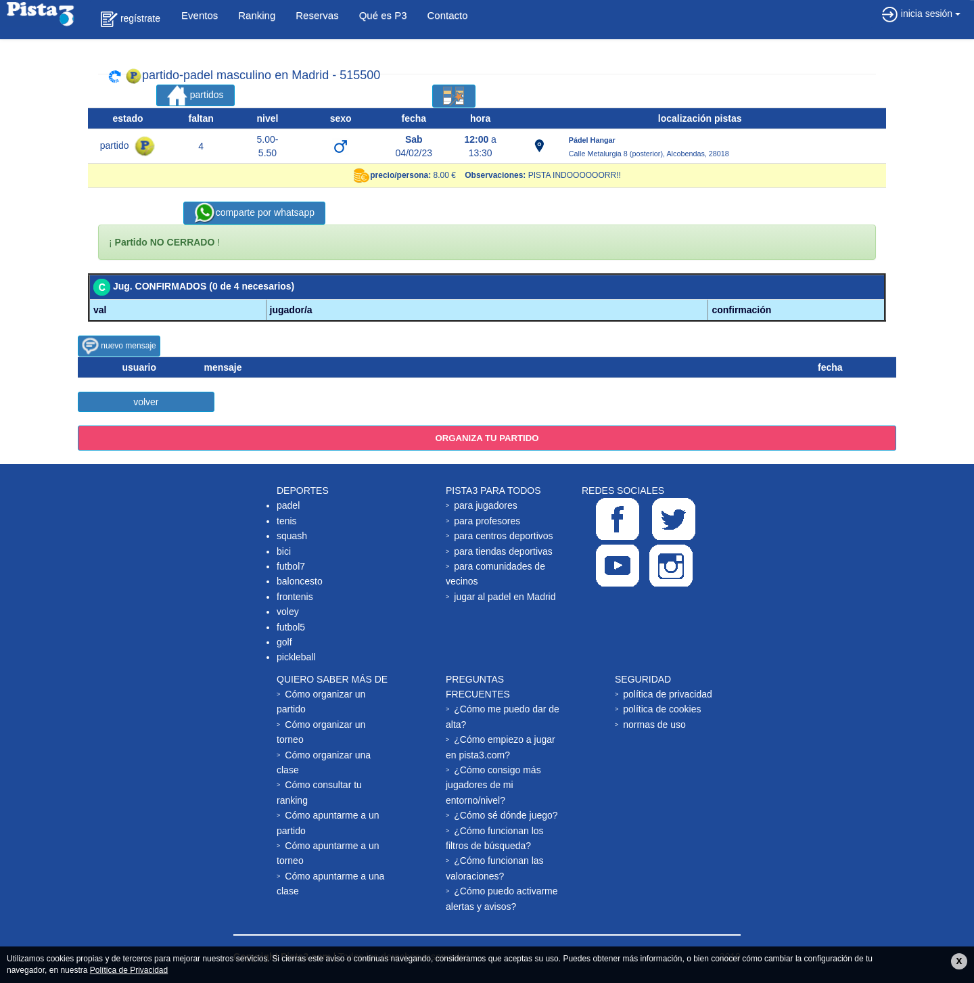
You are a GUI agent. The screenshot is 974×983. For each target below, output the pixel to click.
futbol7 (291, 566)
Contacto (447, 15)
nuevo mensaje (119, 346)
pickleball (296, 656)
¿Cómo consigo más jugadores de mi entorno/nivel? (493, 785)
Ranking (256, 15)
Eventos (199, 15)
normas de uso (654, 724)
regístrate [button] (130, 19)
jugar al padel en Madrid (504, 596)
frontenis (295, 596)
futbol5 (291, 627)
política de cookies (662, 709)
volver (145, 401)
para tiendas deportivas (503, 551)
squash (292, 535)
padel (288, 505)
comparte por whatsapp (254, 213)
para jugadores (485, 505)
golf (284, 642)
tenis (287, 521)
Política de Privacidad (129, 970)
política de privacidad (667, 694)
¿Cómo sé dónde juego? (505, 815)
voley (288, 611)
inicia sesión (920, 13)
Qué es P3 (383, 15)
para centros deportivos (503, 535)
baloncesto (300, 581)
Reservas (317, 15)
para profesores (487, 521)
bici (284, 551)
